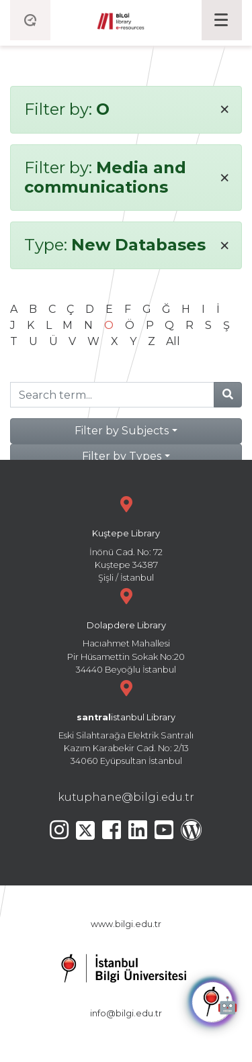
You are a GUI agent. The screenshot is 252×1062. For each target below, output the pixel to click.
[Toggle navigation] (222, 20)
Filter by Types (121, 456)
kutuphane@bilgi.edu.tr (126, 797)
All (173, 341)
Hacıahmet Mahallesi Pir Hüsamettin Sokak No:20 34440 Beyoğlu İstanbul (126, 629)
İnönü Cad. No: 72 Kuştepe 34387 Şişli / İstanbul (126, 537)
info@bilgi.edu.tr (126, 1013)
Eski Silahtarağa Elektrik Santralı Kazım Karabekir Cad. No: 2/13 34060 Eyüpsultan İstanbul (126, 721)
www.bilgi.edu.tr (126, 924)
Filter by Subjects (122, 430)
